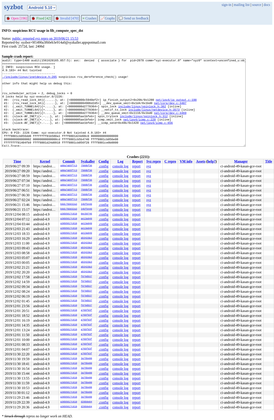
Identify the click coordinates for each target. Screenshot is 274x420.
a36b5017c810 (68, 214)
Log (120, 161)
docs (267, 5)
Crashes (89, 18)
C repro (170, 161)
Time (17, 161)
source (256, 5)
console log (120, 166)
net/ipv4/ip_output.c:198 (176, 108)
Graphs (107, 18)
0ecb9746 (86, 214)
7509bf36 (86, 165)
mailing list (242, 5)
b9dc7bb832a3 (68, 204)
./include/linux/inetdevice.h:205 (29, 81)
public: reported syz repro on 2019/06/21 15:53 (45, 38)
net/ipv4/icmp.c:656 (156, 136)
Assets (200, 161)
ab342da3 (86, 238)
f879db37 (86, 276)
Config (104, 161)
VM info (186, 161)
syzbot (13, 7)
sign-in (226, 5)
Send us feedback (133, 18)
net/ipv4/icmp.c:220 (139, 132)
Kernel (45, 161)
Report (137, 161)
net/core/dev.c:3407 (170, 112)
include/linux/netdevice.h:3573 (154, 120)
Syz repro (153, 161)
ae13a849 (86, 218)
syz (148, 166)
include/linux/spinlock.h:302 (142, 116)
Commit (69, 161)
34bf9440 (86, 204)
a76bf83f (86, 310)
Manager (241, 161)
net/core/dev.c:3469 (170, 124)
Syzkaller (88, 161)
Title (268, 161)
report (136, 166)
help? (211, 161)
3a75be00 (86, 358)
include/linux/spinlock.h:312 (144, 128)
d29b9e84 (86, 402)
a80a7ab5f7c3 (68, 165)
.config (103, 166)
